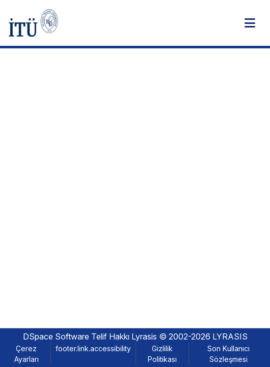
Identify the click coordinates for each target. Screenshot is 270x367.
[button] (33, 23)
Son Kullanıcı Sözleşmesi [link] (228, 353)
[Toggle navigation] (249, 23)
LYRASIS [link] (230, 336)
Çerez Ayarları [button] (26, 353)
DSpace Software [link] (56, 336)
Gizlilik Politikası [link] (162, 353)
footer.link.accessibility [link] (93, 348)
